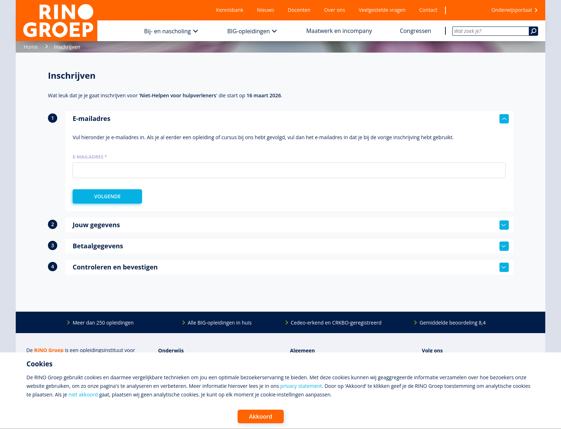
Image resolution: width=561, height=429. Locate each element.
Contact (428, 9)
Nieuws (265, 9)
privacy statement (301, 385)
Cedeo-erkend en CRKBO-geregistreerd (336, 322)
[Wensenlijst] (464, 10)
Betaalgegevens (291, 246)
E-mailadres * (90, 156)
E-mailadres (291, 118)
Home (31, 46)
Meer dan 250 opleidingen (103, 322)
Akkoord (260, 416)
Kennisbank (229, 9)
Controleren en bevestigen (291, 267)
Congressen (415, 31)
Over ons (334, 9)
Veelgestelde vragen (382, 9)
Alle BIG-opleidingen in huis (220, 322)
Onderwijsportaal (511, 9)
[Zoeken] (533, 31)
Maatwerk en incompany (339, 31)
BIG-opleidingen (248, 31)
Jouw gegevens (291, 225)
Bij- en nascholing (167, 31)
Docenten (299, 9)
